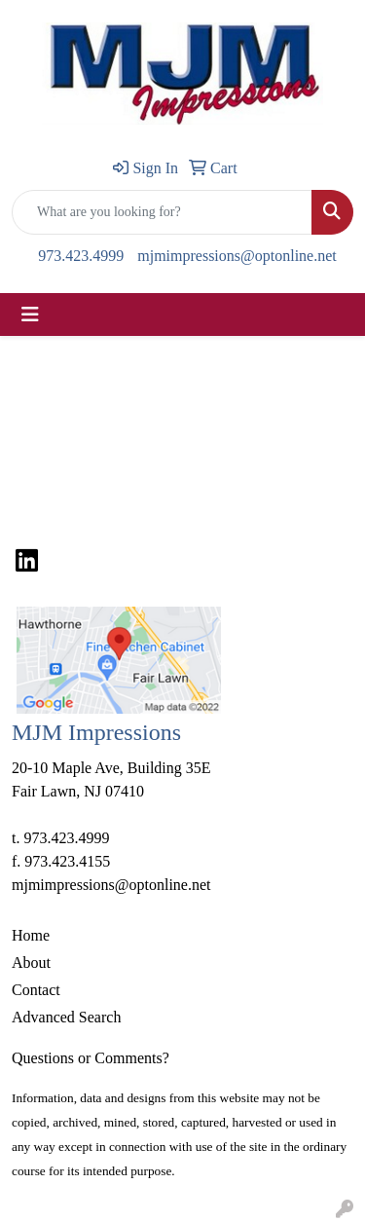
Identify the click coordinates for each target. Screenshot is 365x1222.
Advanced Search (66, 1017)
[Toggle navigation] (30, 314)
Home (31, 935)
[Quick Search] (162, 212)
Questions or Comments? (90, 1058)
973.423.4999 (81, 255)
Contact (36, 989)
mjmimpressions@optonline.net (237, 255)
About (31, 962)
